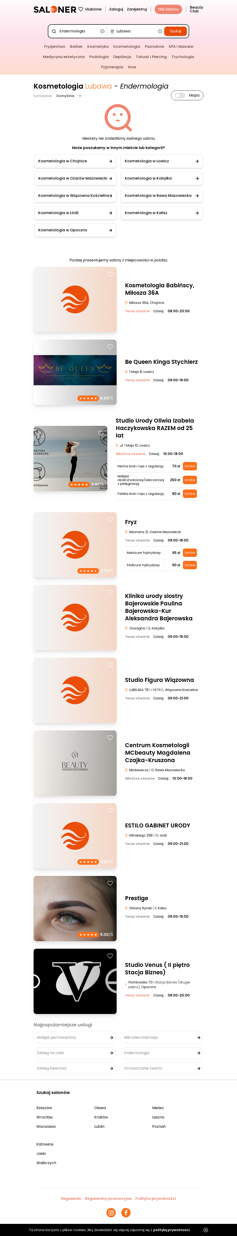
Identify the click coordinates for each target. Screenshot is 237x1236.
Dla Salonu (168, 9)
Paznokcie (154, 46)
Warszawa (46, 1126)
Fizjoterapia (112, 67)
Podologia (99, 56)
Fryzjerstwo (54, 46)
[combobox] (78, 31)
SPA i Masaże (181, 46)
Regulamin (71, 1198)
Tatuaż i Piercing (151, 56)
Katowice (44, 1144)
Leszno (158, 1117)
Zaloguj (116, 9)
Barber (76, 46)
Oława (100, 1108)
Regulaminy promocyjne (108, 1198)
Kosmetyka (98, 46)
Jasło (41, 1153)
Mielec (158, 1108)
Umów (190, 466)
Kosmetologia (126, 46)
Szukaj (175, 31)
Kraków (101, 1117)
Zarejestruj (137, 9)
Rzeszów (44, 1108)
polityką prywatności (171, 1230)
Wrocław (44, 1117)
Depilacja (122, 56)
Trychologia (182, 56)
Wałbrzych (46, 1163)
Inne (132, 67)
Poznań (159, 1126)
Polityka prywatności (155, 1198)
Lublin (99, 1126)
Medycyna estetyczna (64, 56)
